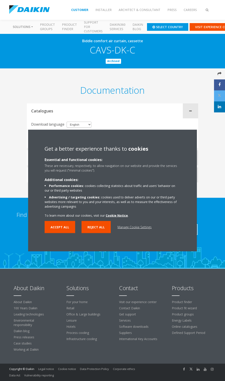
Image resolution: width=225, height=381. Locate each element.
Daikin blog (137, 26)
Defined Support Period (189, 333)
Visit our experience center (138, 302)
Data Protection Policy (94, 369)
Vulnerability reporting (39, 375)
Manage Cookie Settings (135, 227)
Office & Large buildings (83, 314)
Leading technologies (29, 314)
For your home (77, 302)
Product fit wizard (184, 308)
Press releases (24, 337)
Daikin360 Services (117, 26)
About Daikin (23, 302)
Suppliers (125, 333)
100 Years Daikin (25, 308)
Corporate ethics (124, 369)
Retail (70, 308)
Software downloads (134, 326)
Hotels (71, 326)
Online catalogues (184, 326)
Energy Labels (182, 320)
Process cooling (77, 333)
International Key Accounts (138, 339)
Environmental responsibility (24, 322)
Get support (127, 314)
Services (125, 320)
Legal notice (46, 369)
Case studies (23, 343)
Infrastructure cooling (81, 339)
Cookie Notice (117, 215)
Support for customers (93, 26)
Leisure (71, 320)
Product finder (69, 26)
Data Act (14, 375)
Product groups (47, 26)
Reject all (96, 227)
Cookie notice (67, 369)
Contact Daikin (129, 308)
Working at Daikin (26, 349)
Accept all (60, 227)
